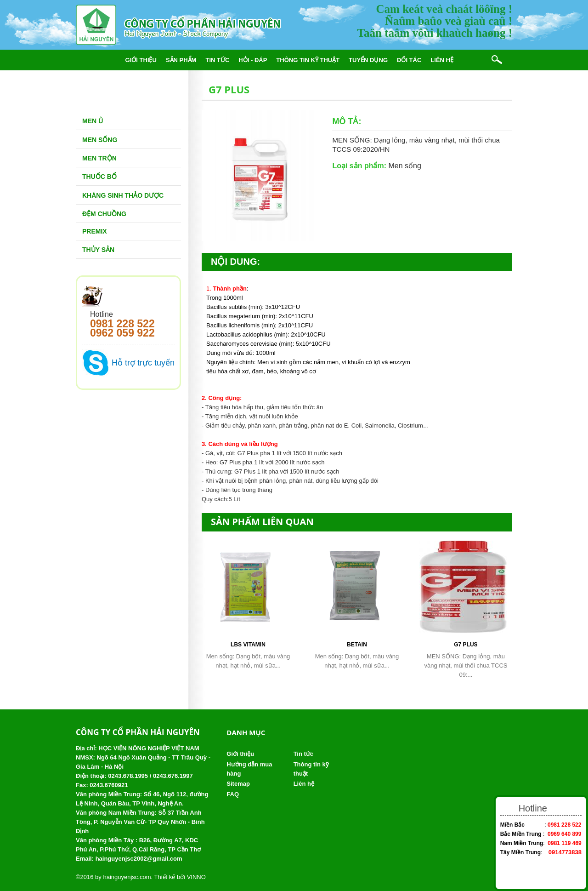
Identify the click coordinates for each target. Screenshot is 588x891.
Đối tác (409, 60)
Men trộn (99, 158)
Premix (94, 231)
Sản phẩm (181, 60)
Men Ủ (92, 121)
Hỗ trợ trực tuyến (143, 362)
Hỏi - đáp (252, 60)
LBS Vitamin (248, 644)
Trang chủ (98, 60)
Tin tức (217, 60)
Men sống (99, 139)
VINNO (196, 877)
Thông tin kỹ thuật (307, 60)
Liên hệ (441, 60)
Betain (357, 644)
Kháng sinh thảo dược (123, 195)
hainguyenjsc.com (127, 877)
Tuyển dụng (368, 60)
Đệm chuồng (104, 213)
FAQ (232, 794)
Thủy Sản (98, 249)
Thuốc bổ (99, 176)
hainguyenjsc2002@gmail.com (139, 858)
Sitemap (238, 783)
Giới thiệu (141, 60)
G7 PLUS (465, 644)
